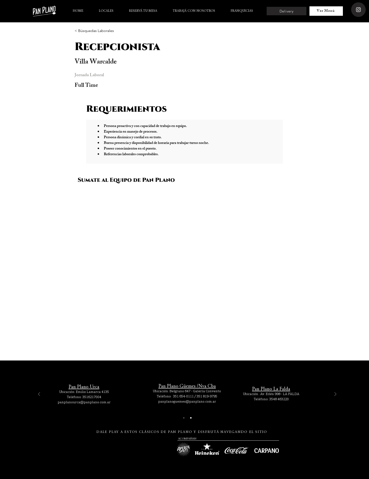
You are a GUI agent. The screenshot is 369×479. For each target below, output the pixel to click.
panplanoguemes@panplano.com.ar (187, 401)
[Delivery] (286, 11)
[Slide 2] (191, 418)
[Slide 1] (183, 418)
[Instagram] (358, 9)
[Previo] (39, 394)
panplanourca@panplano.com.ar (84, 402)
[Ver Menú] (326, 11)
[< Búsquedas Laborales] (94, 31)
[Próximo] (335, 394)
